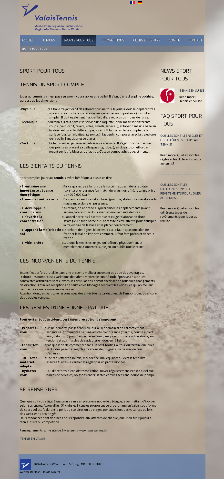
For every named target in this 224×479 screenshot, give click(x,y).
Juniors (49, 40)
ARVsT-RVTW (50, 464)
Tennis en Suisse (191, 90)
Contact (195, 40)
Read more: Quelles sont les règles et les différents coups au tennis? (180, 159)
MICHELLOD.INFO (91, 464)
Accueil (28, 40)
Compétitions (113, 40)
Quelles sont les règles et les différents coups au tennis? (181, 140)
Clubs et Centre (146, 40)
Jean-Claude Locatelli (48, 472)
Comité (174, 40)
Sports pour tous (78, 40)
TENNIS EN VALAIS (32, 438)
